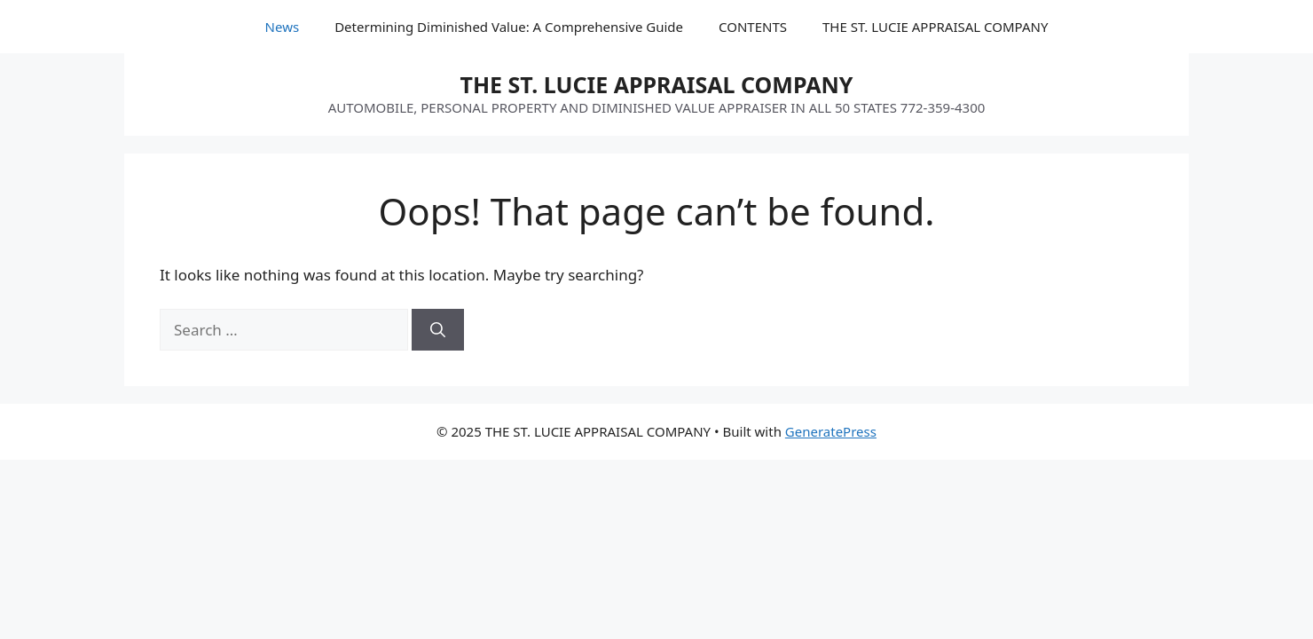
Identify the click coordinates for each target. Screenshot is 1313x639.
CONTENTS (753, 27)
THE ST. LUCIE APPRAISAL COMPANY (935, 27)
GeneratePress (831, 431)
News (282, 27)
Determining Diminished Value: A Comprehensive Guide (508, 27)
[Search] (438, 330)
